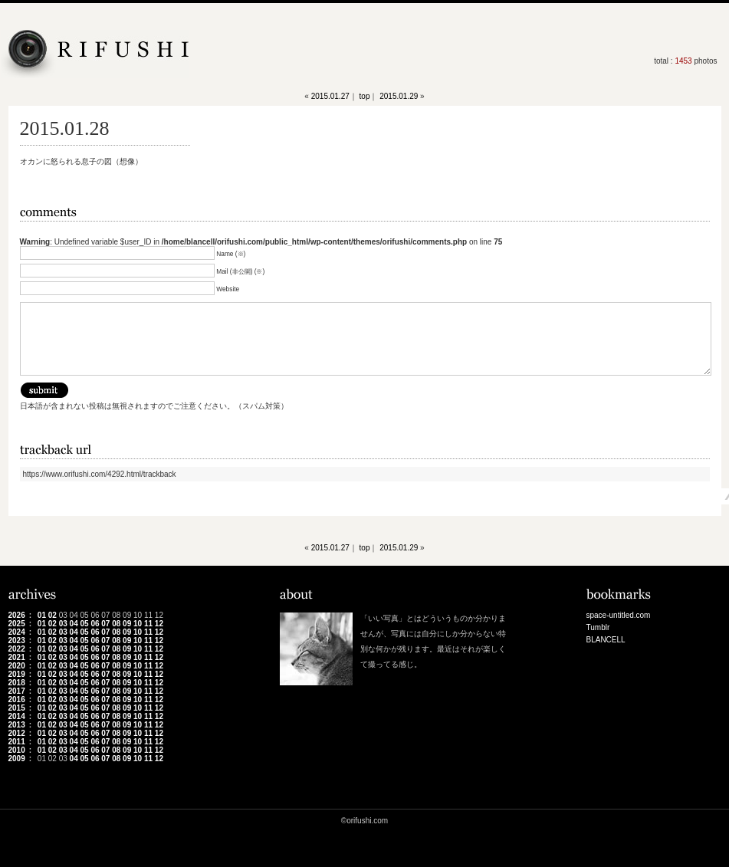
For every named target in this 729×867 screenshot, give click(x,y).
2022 (16, 649)
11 (148, 623)
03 (63, 623)
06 (94, 623)
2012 (16, 733)
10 (137, 623)
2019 (16, 674)
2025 (16, 623)
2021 (16, 657)
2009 (16, 758)
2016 (16, 699)
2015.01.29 (398, 96)
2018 (16, 682)
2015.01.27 (330, 96)
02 (52, 615)
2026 (16, 615)
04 (74, 623)
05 (84, 623)
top (365, 96)
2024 (16, 632)
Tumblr (598, 627)
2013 (16, 725)
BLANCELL (606, 639)
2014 (16, 716)
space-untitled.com (618, 615)
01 (42, 615)
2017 (16, 691)
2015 (16, 708)
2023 (16, 640)
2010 (16, 750)
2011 (16, 741)
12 (159, 623)
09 (127, 623)
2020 (16, 666)
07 (105, 623)
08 (116, 623)
